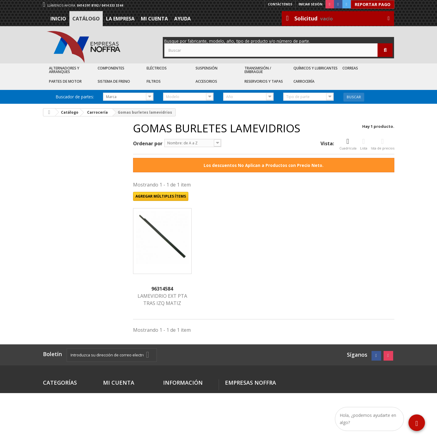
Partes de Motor (65, 81)
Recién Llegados (60, 407)
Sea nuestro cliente (184, 419)
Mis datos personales (126, 399)
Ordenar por (147, 143)
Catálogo (86, 18)
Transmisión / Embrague (257, 70)
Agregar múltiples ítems (160, 196)
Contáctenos (280, 4)
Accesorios (206, 81)
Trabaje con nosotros (186, 411)
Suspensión (206, 68)
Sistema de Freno (114, 81)
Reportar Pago (372, 4)
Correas (350, 68)
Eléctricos (157, 68)
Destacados (56, 392)
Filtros (154, 81)
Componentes (111, 68)
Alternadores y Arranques (64, 70)
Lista (363, 144)
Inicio (58, 18)
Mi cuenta (154, 18)
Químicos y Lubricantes (315, 68)
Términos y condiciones (176, 394)
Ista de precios (382, 144)
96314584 (162, 288)
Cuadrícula (348, 144)
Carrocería (303, 81)
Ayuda (182, 18)
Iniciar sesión (310, 4)
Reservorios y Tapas (263, 81)
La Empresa (120, 18)
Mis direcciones (120, 392)
